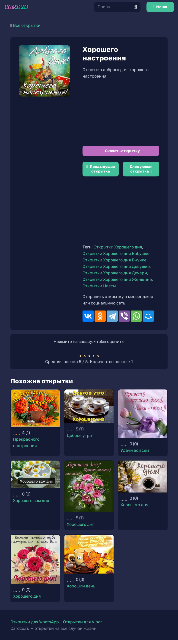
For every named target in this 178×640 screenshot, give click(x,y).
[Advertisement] (121, 112)
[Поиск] (117, 7)
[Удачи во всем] (142, 413)
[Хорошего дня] (89, 486)
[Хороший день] (89, 554)
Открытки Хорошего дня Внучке (114, 260)
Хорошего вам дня (31, 500)
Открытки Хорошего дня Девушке (116, 266)
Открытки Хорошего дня (118, 247)
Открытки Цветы (99, 286)
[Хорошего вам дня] (35, 474)
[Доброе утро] (89, 406)
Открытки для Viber (82, 621)
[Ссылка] (16, 7)
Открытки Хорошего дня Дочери (115, 273)
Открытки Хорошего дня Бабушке (116, 253)
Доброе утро (79, 435)
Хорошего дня (81, 524)
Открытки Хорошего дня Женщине (117, 279)
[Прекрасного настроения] (35, 408)
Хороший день (81, 586)
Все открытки (27, 25)
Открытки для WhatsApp (34, 621)
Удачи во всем (135, 450)
